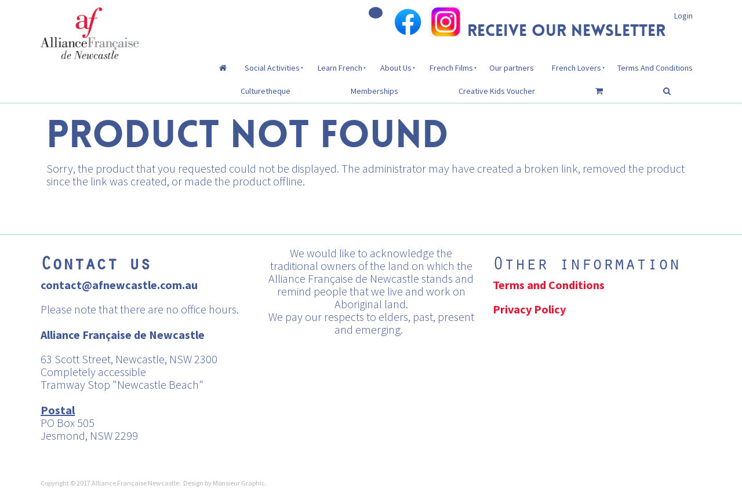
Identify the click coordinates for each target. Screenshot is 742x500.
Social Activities (272, 68)
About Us (396, 68)
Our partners (511, 68)
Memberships (374, 91)
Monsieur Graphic (239, 483)
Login (683, 15)
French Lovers (576, 68)
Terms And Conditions (655, 68)
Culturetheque (265, 91)
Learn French (340, 68)
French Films (451, 68)
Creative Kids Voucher (497, 91)
